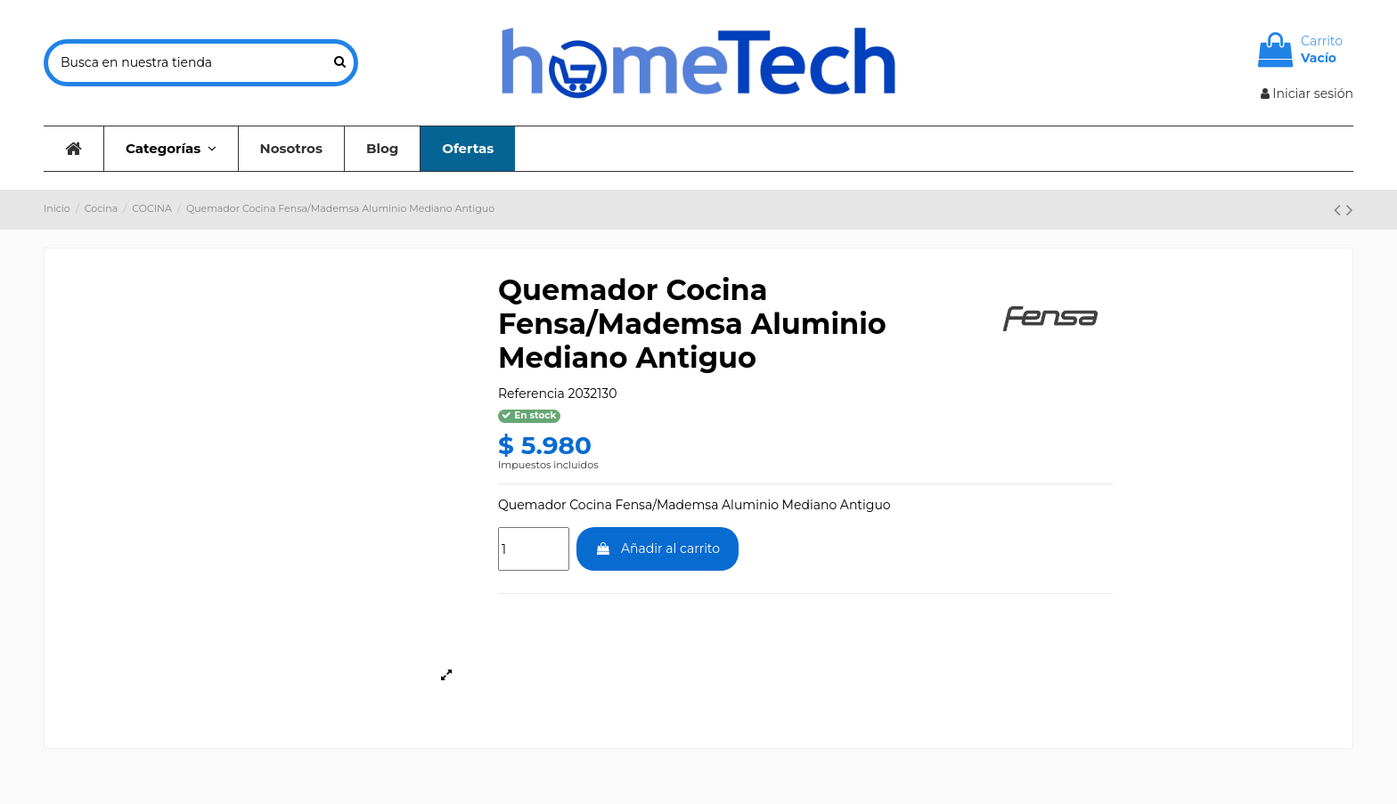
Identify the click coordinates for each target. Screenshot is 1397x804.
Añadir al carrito (657, 548)
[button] (170, 148)
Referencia (531, 394)
